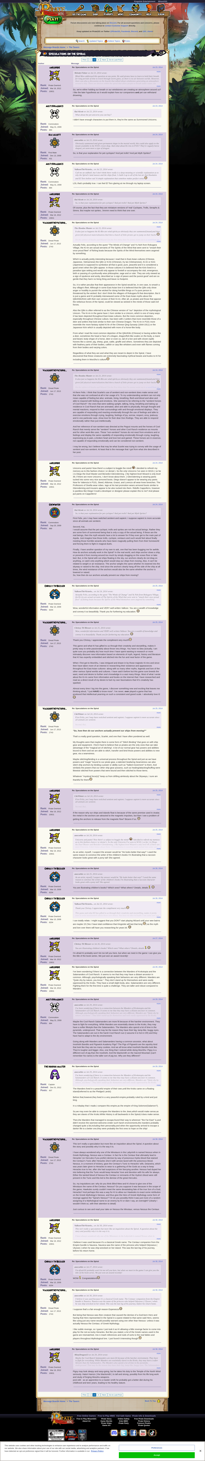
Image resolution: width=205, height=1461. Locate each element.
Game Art (106, 1425)
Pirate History (144, 1421)
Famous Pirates (144, 1423)
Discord (113, 23)
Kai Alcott (55, 135)
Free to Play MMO (106, 1416)
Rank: (43, 85)
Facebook (125, 31)
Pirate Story (106, 1419)
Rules (127, 41)
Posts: (44, 91)
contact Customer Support (116, 26)
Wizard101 (162, 1)
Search (81, 41)
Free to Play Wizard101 (86, 1419)
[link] (93, 1435)
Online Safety (123, 1419)
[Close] (200, 1451)
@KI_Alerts (148, 31)
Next (104, 60)
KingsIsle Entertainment (144, 1)
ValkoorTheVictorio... (55, 223)
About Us (86, 1421)
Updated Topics (96, 41)
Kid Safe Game (123, 1416)
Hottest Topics (114, 41)
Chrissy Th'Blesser (55, 586)
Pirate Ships (106, 1423)
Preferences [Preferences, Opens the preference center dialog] (156, 1448)
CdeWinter (54, 505)
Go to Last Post (115, 60)
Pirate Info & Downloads (144, 1416)
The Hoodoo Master (54, 1066)
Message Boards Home (54, 47)
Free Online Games (86, 1416)
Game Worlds (106, 1421)
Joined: (44, 88)
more (159, 72)
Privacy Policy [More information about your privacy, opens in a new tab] (97, 1451)
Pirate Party (124, 1423)
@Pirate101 (115, 31)
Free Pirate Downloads (144, 1419)
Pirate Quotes (144, 1425)
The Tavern (74, 47)
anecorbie (54, 67)
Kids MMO (123, 1421)
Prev (85, 60)
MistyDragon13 (54, 106)
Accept (157, 1455)
